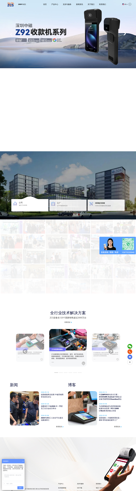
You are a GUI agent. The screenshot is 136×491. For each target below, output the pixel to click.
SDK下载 (79, 488)
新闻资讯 (79, 4)
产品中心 (54, 4)
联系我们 (102, 4)
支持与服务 (67, 4)
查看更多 (68, 322)
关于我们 (91, 4)
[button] (124, 34)
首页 (45, 4)
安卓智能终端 (62, 488)
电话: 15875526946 (102, 488)
